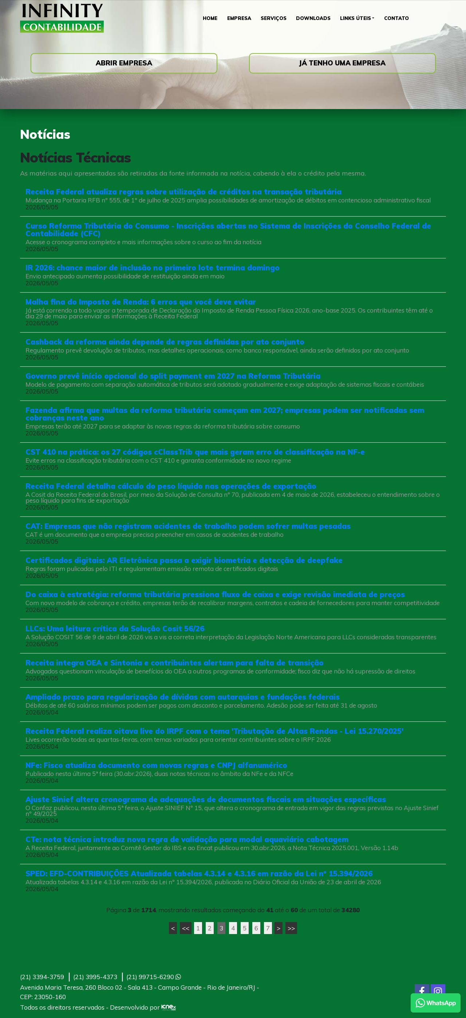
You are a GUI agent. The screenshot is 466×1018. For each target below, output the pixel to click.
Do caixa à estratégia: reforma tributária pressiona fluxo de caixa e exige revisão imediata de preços (215, 594)
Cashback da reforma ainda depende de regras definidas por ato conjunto (164, 342)
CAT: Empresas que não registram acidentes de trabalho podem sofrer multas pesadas (188, 526)
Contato (399, 18)
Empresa (237, 18)
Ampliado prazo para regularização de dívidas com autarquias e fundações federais (182, 697)
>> (291, 928)
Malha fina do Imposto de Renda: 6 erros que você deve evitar (140, 302)
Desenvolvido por (143, 1007)
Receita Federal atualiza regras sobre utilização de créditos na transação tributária (183, 192)
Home (207, 18)
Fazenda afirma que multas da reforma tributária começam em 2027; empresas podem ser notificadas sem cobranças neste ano (224, 414)
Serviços (273, 18)
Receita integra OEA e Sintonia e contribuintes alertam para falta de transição (174, 663)
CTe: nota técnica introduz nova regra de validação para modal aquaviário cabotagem (186, 839)
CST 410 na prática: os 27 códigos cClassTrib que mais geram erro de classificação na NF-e (195, 452)
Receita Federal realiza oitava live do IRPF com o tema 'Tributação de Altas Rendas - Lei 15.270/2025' (214, 731)
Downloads (313, 18)
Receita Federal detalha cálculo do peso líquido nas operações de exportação (170, 486)
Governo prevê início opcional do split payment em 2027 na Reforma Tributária (172, 376)
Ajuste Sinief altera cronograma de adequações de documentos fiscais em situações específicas (205, 799)
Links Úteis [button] (357, 18)
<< (185, 928)
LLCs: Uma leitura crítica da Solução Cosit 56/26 (114, 628)
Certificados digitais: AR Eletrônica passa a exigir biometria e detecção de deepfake (184, 560)
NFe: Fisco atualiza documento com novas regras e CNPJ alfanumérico (156, 765)
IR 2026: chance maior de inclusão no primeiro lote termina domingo (152, 267)
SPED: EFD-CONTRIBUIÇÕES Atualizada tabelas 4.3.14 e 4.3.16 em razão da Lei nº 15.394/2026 (198, 873)
